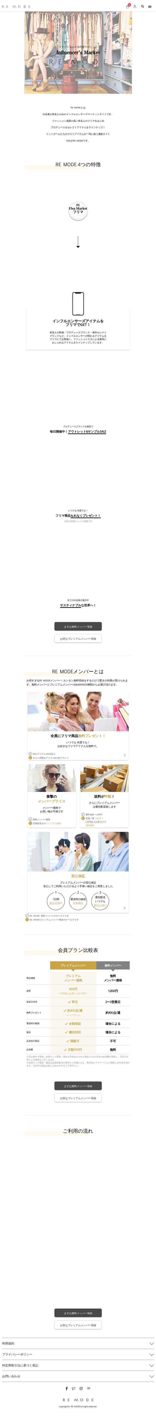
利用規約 (8, 1343)
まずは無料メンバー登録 (78, 626)
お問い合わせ (11, 1376)
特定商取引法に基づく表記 (20, 1365)
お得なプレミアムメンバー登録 (78, 638)
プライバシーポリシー (17, 1354)
